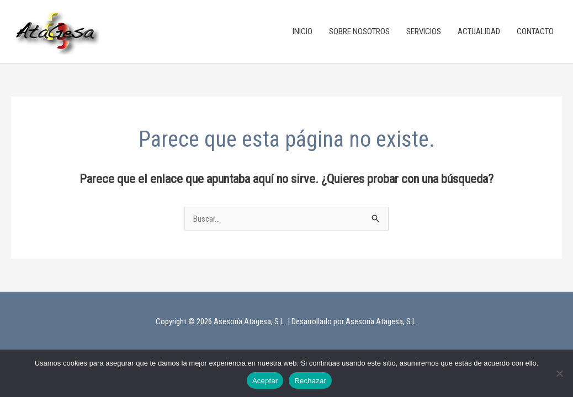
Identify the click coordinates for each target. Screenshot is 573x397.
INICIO (302, 31)
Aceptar (265, 381)
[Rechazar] (559, 373)
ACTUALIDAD (479, 31)
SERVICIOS (423, 31)
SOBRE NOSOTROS (359, 31)
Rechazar (310, 381)
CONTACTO (535, 31)
